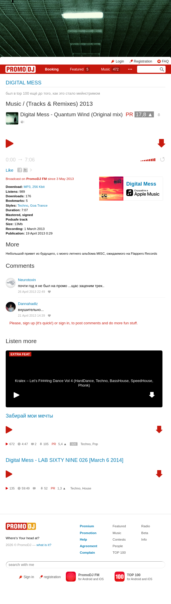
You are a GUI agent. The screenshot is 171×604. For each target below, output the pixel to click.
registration (52, 577)
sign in (64, 323)
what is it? (43, 545)
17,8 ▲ (144, 114)
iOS (101, 579)
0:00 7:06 (20, 160)
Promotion (88, 533)
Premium (87, 526)
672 (12, 444)
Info (144, 539)
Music (110, 69)
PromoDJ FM (36, 178)
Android (87, 579)
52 (46, 488)
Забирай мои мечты (29, 416)
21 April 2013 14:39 (31, 315)
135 (12, 488)
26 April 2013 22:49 (31, 291)
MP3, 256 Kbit (34, 186)
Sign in (29, 577)
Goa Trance (39, 205)
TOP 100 (119, 552)
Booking (52, 69)
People (118, 546)
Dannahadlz (28, 304)
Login (120, 61)
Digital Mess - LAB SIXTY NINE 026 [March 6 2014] (64, 460)
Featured (80, 69)
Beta (144, 533)
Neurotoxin (27, 280)
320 (73, 444)
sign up (29, 323)
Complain (87, 552)
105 (45, 444)
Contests (119, 539)
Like (9, 170)
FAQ (165, 61)
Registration (143, 61)
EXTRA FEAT (20, 354)
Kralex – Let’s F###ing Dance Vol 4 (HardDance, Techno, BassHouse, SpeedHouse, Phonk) (84, 383)
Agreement (88, 546)
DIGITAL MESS (23, 83)
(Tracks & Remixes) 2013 (59, 103)
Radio (145, 526)
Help (83, 539)
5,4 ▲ (62, 444)
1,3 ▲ (62, 488)
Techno (22, 205)
